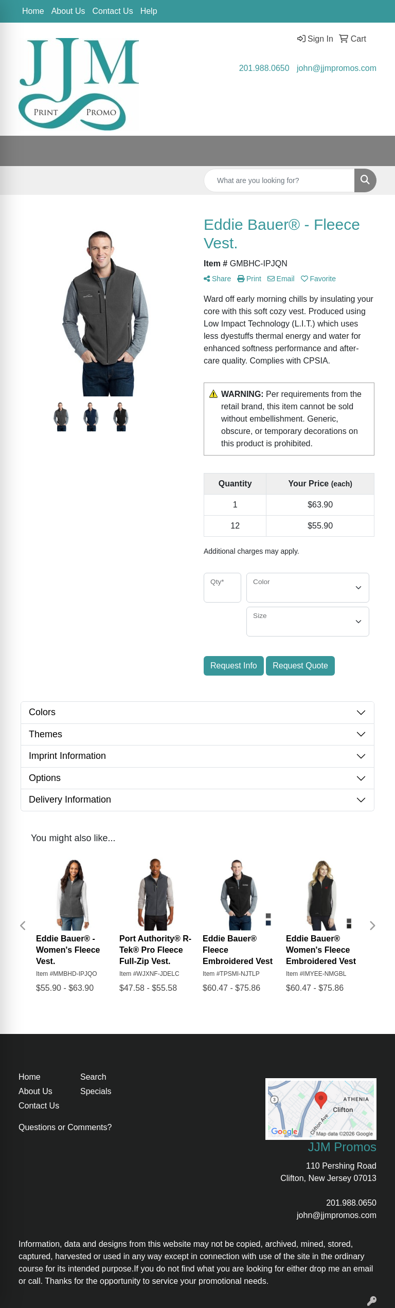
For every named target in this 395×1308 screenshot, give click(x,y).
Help (148, 11)
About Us (68, 11)
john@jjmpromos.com (336, 68)
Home (33, 11)
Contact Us (113, 11)
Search (93, 1077)
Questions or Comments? (65, 1127)
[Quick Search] (279, 180)
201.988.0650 (264, 68)
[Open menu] (374, 151)
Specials (95, 1091)
